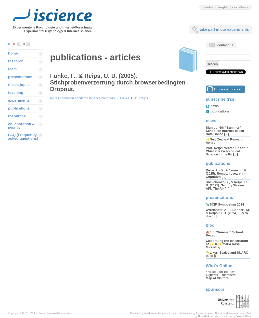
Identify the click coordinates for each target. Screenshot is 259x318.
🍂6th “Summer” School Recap (224, 233)
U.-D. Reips (139, 98)
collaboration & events (21, 126)
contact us (225, 45)
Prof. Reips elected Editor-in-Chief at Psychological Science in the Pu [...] (227, 151)
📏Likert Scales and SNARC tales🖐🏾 (227, 254)
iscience (40, 313)
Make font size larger (28, 44)
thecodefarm (233, 313)
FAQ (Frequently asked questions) (23, 136)
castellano (240, 7)
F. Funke (123, 98)
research (16, 61)
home (13, 53)
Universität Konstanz (59, 313)
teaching (15, 92)
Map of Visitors (217, 278)
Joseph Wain (243, 316)
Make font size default (24, 44)
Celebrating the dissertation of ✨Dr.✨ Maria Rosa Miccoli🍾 (227, 244)
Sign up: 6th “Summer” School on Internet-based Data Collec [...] (225, 131)
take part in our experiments (224, 29)
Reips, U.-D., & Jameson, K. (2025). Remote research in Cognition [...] (226, 173)
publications (19, 108)
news (215, 106)
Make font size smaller (19, 44)
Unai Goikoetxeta (208, 316)
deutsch (209, 7)
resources (17, 116)
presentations (20, 77)
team (12, 69)
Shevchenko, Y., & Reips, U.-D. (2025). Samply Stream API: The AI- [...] (227, 185)
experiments (19, 100)
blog (210, 225)
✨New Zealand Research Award (225, 141)
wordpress (150, 313)
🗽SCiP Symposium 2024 (225, 204)
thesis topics (19, 85)
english (224, 7)
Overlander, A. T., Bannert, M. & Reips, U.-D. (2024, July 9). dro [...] (228, 213)
